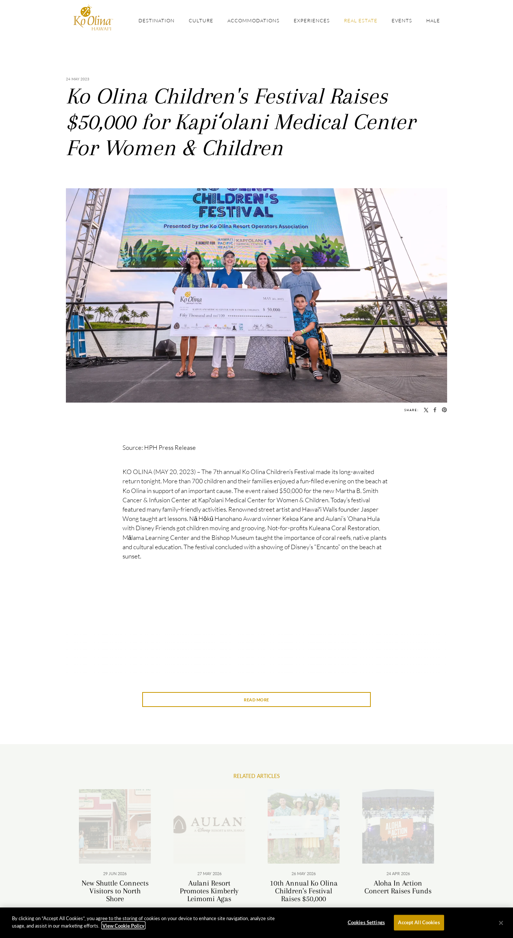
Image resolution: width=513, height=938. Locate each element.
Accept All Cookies (419, 925)
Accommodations (253, 20)
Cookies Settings (366, 925)
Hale (433, 20)
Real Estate (360, 20)
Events (402, 20)
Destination (156, 20)
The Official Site (93, 17)
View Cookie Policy (123, 928)
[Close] (501, 925)
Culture (201, 20)
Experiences (312, 20)
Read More (256, 699)
